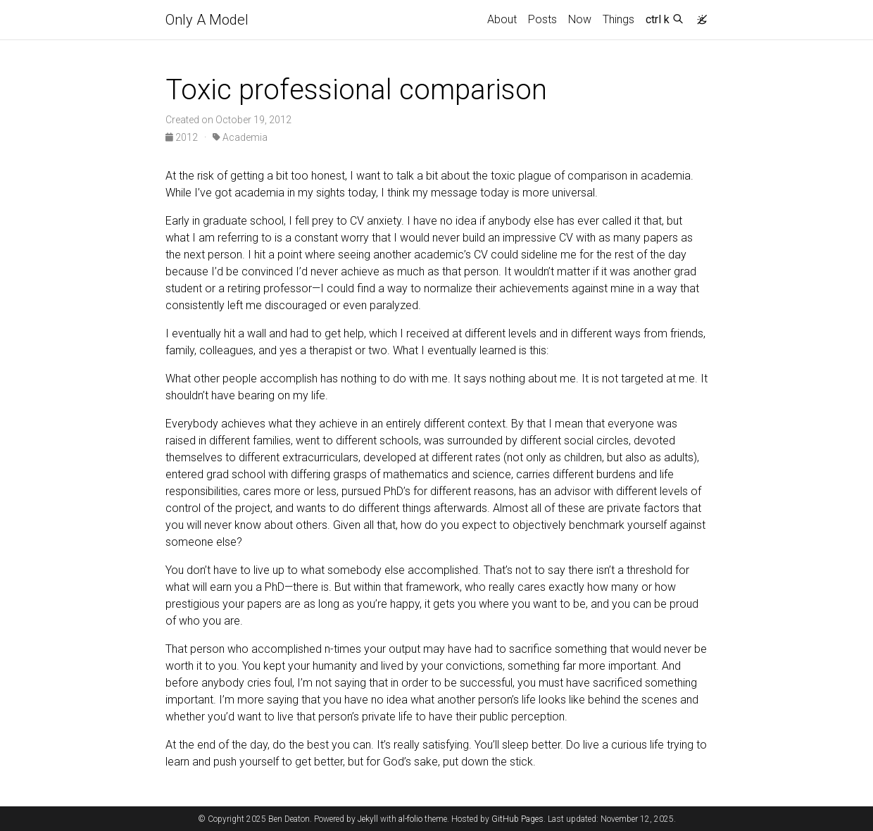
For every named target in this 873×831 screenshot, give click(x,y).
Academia (240, 137)
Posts (542, 19)
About (502, 19)
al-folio (410, 819)
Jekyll (368, 819)
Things (618, 19)
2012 (182, 137)
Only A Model (207, 19)
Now (579, 19)
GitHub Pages (517, 819)
